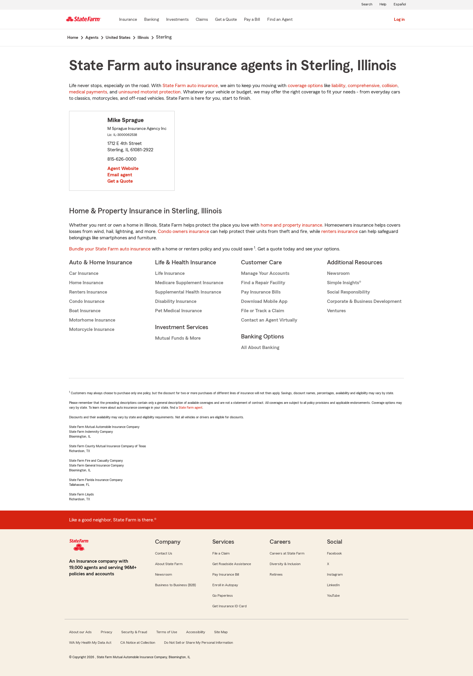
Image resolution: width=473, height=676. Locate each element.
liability (338, 85)
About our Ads (80, 632)
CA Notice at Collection (137, 642)
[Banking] (152, 20)
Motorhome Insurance (92, 320)
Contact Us (163, 553)
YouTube (333, 595)
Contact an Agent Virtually (269, 320)
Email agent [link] (119, 174)
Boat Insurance (84, 310)
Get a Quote (120, 181)
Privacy (106, 632)
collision (390, 85)
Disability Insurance (175, 301)
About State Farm (169, 564)
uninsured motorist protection (150, 92)
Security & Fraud (134, 632)
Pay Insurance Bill (225, 574)
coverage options (305, 85)
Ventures (336, 310)
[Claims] (201, 20)
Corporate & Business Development (364, 301)
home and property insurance (291, 225)
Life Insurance (170, 273)
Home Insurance (86, 282)
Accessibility (195, 632)
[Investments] (177, 20)
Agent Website (122, 168)
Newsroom (338, 273)
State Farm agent (190, 407)
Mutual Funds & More (178, 338)
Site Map (221, 632)
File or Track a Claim (262, 310)
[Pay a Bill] (252, 20)
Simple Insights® (344, 282)
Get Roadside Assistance (231, 564)
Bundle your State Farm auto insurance (110, 249)
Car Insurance (83, 273)
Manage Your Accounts (265, 273)
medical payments (88, 92)
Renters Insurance (88, 292)
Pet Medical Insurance (178, 310)
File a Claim (221, 553)
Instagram (335, 574)
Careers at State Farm (287, 553)
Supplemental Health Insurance (188, 292)
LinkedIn (333, 585)
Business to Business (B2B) (175, 585)
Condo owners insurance (183, 231)
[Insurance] (128, 20)
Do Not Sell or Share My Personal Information (198, 642)
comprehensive (363, 85)
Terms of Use (166, 632)
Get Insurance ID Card (229, 606)
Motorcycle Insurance (91, 329)
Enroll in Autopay (225, 585)
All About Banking (260, 347)
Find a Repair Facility (263, 282)
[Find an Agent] (280, 20)
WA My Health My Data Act (90, 642)
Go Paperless (222, 595)
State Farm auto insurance (190, 85)
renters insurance (339, 231)
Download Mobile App (264, 301)
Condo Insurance (86, 301)
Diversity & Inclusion (285, 564)
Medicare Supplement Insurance (189, 282)
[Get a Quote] (225, 20)
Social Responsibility (348, 292)
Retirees (276, 574)
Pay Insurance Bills (261, 292)
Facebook (334, 553)
